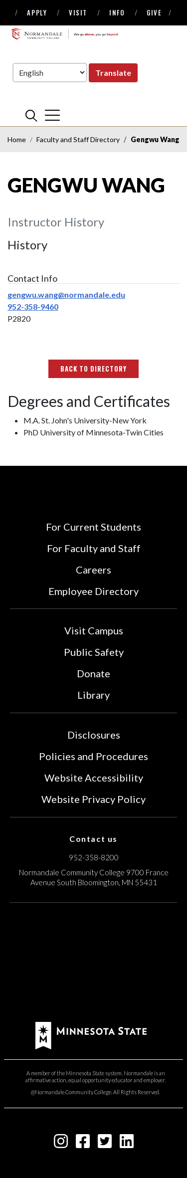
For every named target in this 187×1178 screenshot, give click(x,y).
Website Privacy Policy (93, 799)
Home (16, 139)
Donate (93, 673)
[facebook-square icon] (83, 1144)
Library (93, 695)
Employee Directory (93, 591)
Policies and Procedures (93, 756)
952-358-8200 (94, 857)
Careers (93, 570)
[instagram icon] (61, 1144)
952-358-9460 (32, 306)
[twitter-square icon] (105, 1144)
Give (154, 12)
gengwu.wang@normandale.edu (66, 294)
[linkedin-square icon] (127, 1144)
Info (117, 12)
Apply (37, 12)
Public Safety (94, 652)
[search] (31, 115)
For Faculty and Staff (94, 548)
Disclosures (93, 735)
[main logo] (65, 33)
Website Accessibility (93, 778)
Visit (78, 12)
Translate (113, 72)
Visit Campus (93, 630)
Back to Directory (93, 369)
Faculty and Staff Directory (78, 139)
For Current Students (93, 527)
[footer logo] (91, 1034)
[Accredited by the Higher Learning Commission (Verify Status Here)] (93, 963)
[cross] (52, 115)
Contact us (93, 838)
